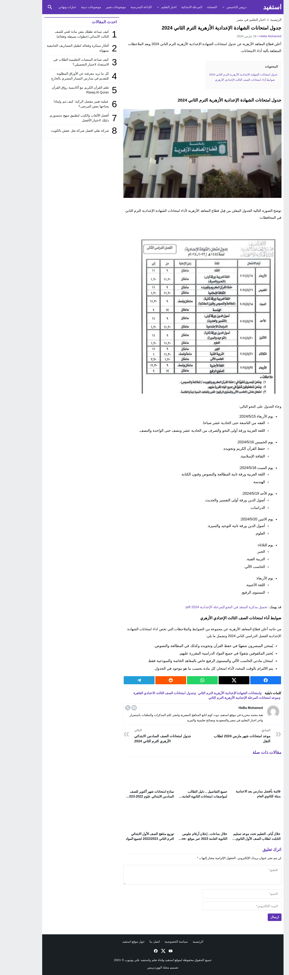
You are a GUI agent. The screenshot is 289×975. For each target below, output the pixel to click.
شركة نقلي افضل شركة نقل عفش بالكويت (62, 130)
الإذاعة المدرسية (122, 7)
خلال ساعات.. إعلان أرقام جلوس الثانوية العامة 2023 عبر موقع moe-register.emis (185, 839)
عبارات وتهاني (49, 7)
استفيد (254, 7)
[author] (223, 894)
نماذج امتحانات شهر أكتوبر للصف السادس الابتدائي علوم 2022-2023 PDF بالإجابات (132, 796)
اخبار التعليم (150, 7)
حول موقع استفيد (115, 942)
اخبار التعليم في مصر (232, 19)
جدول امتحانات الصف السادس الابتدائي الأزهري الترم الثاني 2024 (144, 735)
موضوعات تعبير (97, 7)
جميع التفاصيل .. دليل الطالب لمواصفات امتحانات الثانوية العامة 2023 (186, 796)
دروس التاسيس (218, 7)
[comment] (184, 876)
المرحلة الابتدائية (173, 7)
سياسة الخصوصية (158, 942)
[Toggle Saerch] (32, 7)
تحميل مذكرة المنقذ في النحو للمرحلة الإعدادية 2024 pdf (208, 607)
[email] (223, 906)
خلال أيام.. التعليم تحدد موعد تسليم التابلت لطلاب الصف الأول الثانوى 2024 (238, 839)
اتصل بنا (136, 942)
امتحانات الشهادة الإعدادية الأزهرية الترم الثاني (210, 693)
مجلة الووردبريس (140, 968)
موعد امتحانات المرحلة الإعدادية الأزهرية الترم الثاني (225, 697)
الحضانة (194, 7)
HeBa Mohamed (252, 36)
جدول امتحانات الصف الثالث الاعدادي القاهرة (145, 693)
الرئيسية (179, 942)
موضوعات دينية (73, 7)
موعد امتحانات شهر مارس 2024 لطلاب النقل (223, 735)
